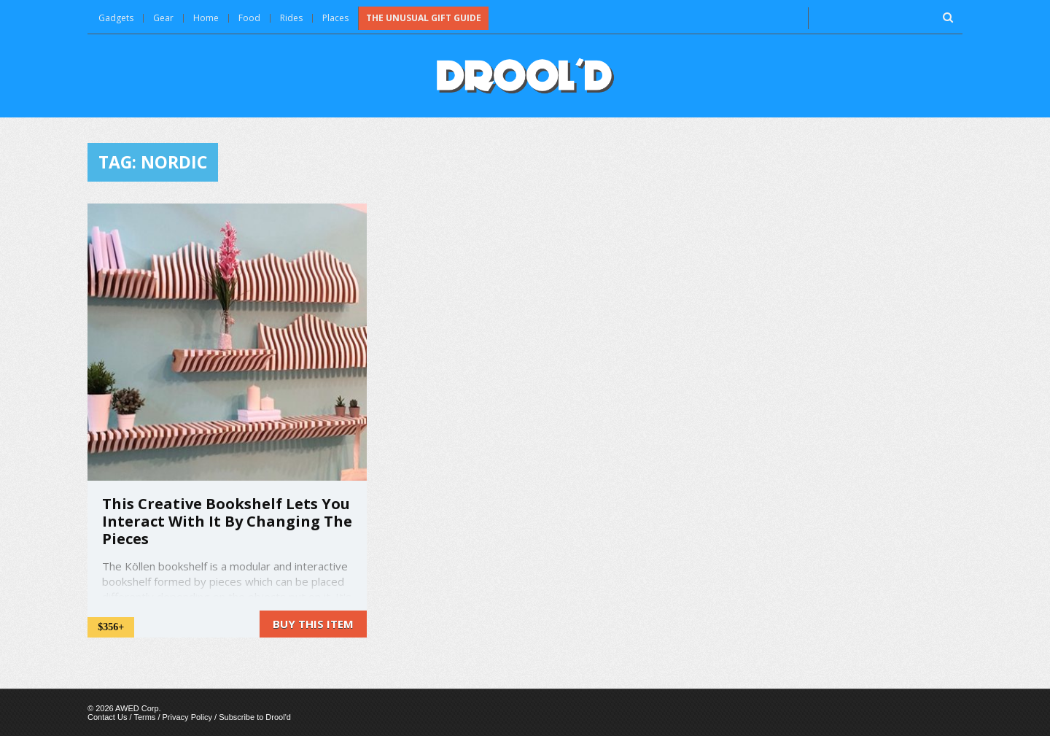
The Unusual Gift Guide (423, 18)
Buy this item (313, 623)
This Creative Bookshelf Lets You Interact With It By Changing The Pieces (227, 521)
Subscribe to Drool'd (255, 717)
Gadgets (115, 18)
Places (335, 18)
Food (249, 18)
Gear (163, 18)
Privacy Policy (187, 717)
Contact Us (107, 717)
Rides (291, 18)
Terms (144, 717)
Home (206, 18)
